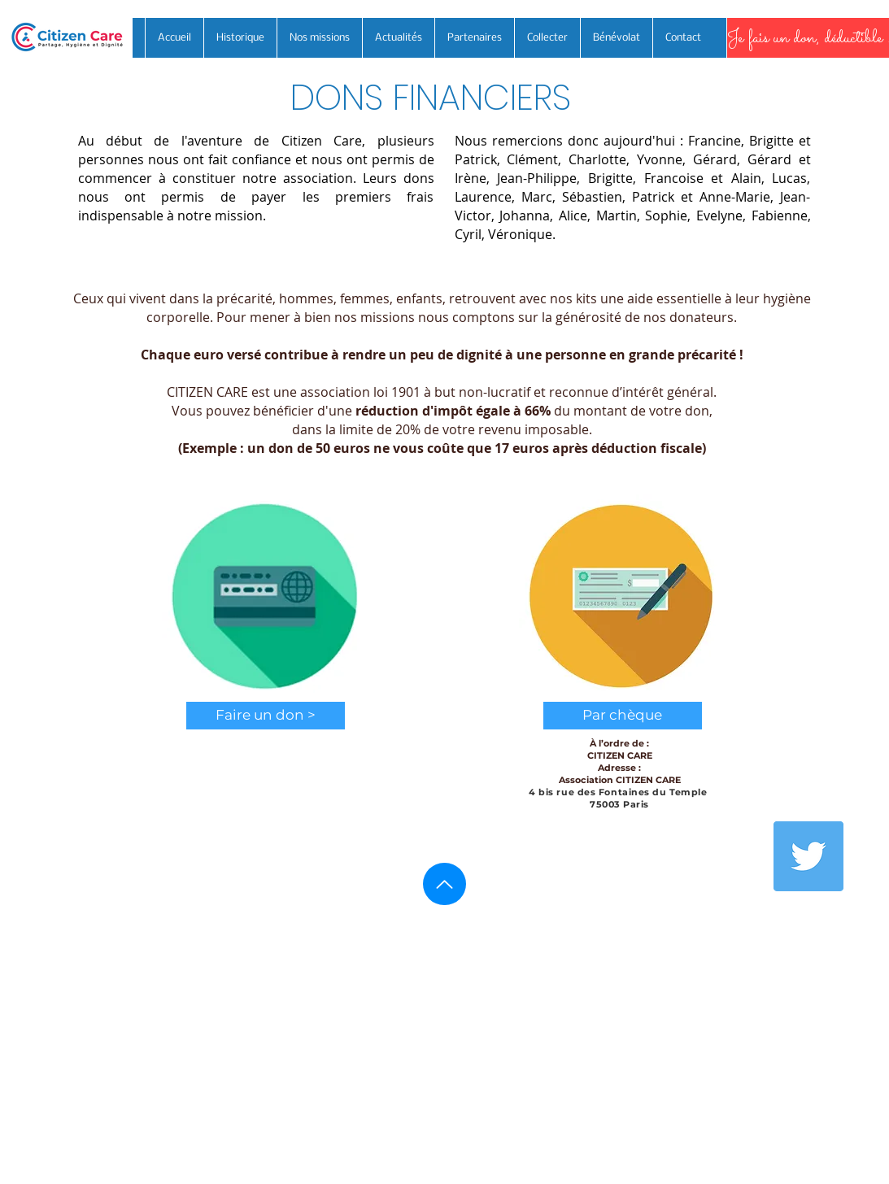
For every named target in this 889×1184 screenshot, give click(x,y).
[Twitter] (808, 856)
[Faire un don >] (265, 715)
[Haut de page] (444, 884)
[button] (622, 715)
